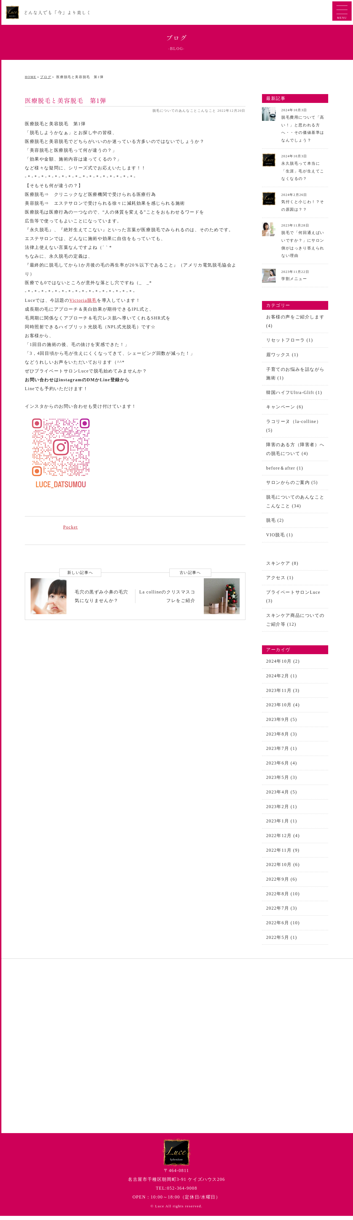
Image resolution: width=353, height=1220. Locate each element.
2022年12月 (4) (283, 839)
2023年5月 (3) (281, 780)
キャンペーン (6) (284, 407)
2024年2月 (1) (281, 678)
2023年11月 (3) (282, 692)
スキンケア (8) (282, 564)
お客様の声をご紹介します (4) (295, 321)
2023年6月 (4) (281, 765)
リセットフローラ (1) (289, 340)
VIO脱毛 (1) (279, 536)
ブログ (45, 77)
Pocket (70, 527)
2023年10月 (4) (283, 707)
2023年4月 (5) (281, 795)
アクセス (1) (279, 579)
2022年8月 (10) (283, 897)
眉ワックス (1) (282, 354)
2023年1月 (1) (281, 824)
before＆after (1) (284, 469)
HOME (30, 77)
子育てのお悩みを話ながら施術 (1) (295, 373)
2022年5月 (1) (281, 941)
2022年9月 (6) (281, 882)
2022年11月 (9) (282, 853)
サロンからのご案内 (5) (292, 483)
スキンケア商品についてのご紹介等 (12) (295, 621)
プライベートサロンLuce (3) (293, 598)
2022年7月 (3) (281, 912)
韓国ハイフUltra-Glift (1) (294, 392)
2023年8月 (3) (281, 736)
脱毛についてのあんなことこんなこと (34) (295, 502)
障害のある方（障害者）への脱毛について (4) (295, 450)
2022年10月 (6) (283, 868)
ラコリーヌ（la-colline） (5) (293, 426)
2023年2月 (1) (281, 809)
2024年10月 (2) (283, 663)
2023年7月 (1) (281, 751)
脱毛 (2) (275, 521)
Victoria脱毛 (83, 300)
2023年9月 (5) (281, 722)
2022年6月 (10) (283, 926)
